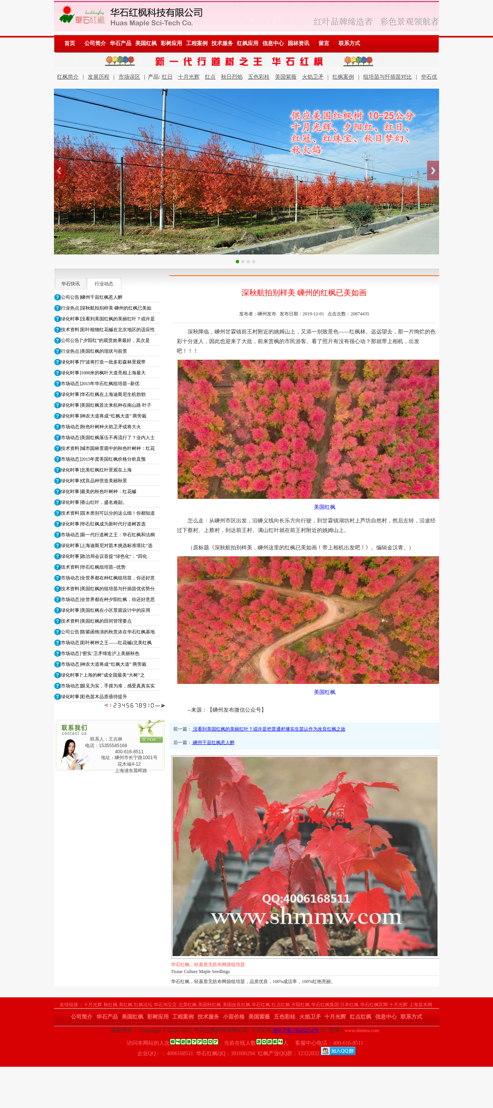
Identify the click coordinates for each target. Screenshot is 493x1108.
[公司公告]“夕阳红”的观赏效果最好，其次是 (105, 340)
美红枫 (125, 1004)
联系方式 (349, 43)
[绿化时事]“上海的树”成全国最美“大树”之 (102, 675)
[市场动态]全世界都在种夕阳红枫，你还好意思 (107, 599)
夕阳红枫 (300, 1004)
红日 (167, 77)
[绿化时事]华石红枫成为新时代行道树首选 (103, 524)
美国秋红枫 (209, 1004)
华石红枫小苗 (185, 964)
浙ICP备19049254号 (296, 1030)
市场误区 (129, 77)
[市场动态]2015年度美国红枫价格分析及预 (103, 459)
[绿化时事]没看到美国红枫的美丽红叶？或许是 (107, 319)
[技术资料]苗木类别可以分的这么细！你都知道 (107, 513)
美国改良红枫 (236, 1004)
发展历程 (98, 77)
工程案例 (197, 43)
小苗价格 (234, 1017)
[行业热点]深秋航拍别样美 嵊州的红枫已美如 (106, 308)
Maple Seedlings (186, 971)
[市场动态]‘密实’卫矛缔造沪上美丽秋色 (100, 653)
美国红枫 (146, 43)
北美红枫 (187, 1004)
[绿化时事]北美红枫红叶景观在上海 (96, 470)
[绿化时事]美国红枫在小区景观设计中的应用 (105, 610)
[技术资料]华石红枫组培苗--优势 (93, 567)
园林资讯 (298, 43)
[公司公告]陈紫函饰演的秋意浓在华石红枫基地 (107, 632)
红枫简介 (68, 77)
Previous (60, 170)
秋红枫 (110, 1004)
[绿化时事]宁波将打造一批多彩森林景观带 (103, 362)
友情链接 (69, 1004)
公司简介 (95, 43)
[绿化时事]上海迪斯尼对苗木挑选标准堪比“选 (106, 545)
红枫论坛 (143, 1004)
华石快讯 (70, 283)
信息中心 (273, 43)
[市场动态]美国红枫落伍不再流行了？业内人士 (107, 437)
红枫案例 (343, 77)
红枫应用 (247, 43)
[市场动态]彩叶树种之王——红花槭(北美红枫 (106, 642)
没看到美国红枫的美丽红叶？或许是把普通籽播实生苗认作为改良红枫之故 (268, 729)
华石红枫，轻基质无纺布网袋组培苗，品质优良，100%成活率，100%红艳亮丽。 (253, 981)
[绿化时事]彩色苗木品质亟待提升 (93, 696)
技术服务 (222, 43)
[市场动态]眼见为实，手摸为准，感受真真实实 (107, 686)
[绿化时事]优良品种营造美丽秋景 (93, 480)
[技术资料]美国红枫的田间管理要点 (96, 621)
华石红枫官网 (374, 1004)
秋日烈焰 (232, 77)
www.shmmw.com (362, 1030)
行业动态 (104, 283)
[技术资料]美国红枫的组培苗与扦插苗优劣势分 (107, 588)
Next (433, 170)
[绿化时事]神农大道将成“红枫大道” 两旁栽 (103, 416)
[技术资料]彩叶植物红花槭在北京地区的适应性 (107, 329)
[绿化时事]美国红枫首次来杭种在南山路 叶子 (106, 405)
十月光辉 (189, 77)
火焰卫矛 (313, 77)
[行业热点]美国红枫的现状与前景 (93, 351)
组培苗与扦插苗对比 (387, 77)
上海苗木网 (420, 1004)
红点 (210, 77)
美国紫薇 (286, 77)
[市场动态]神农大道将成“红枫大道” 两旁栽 (103, 664)
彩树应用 (171, 43)
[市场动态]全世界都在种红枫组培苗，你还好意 (107, 578)
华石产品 (120, 43)
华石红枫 (261, 1004)
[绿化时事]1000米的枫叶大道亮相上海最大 (103, 373)
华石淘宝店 (165, 1004)
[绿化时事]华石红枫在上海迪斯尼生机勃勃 (103, 394)
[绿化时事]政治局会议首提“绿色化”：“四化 (104, 556)
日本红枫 (349, 1004)
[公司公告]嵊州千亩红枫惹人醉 (91, 297)
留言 (324, 43)
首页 (69, 43)
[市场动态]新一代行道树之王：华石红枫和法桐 (107, 534)
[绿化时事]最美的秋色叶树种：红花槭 (98, 491)
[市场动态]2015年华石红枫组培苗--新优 (100, 383)
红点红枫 (281, 1004)
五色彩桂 (259, 77)
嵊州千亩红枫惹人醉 (213, 742)
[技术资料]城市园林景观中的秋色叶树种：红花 (107, 448)
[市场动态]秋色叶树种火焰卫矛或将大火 (100, 426)
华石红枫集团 (325, 1004)
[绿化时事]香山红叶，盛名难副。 (93, 502)
